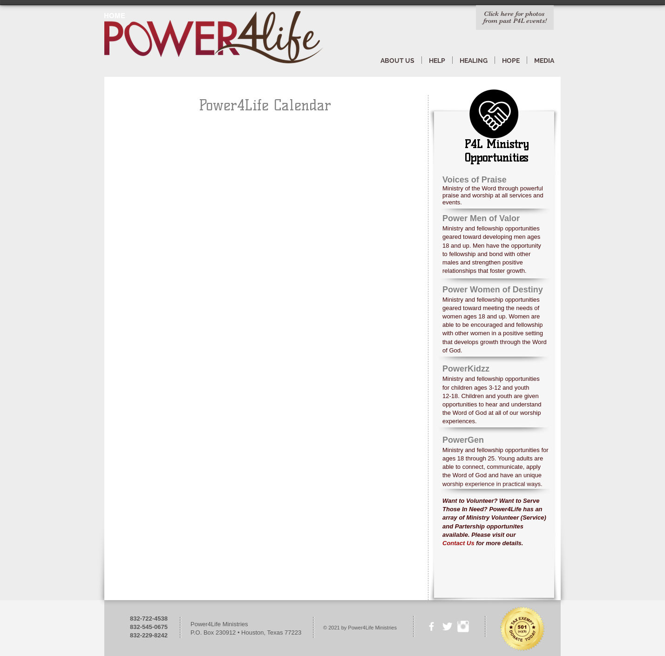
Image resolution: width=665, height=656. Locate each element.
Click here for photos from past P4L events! (515, 17)
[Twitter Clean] (447, 626)
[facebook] (431, 626)
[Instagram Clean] (463, 626)
